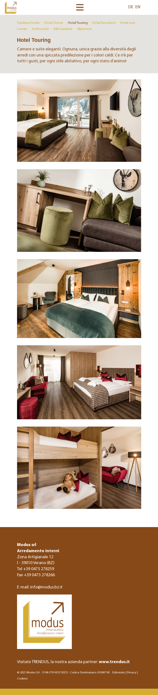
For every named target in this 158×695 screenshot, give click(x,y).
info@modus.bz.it (46, 587)
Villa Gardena (62, 29)
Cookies (22, 678)
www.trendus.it (114, 661)
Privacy (131, 672)
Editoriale (118, 672)
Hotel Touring (78, 22)
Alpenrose (84, 29)
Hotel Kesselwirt (104, 22)
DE (130, 6)
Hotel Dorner (53, 22)
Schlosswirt (40, 29)
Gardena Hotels (28, 22)
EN (137, 6)
